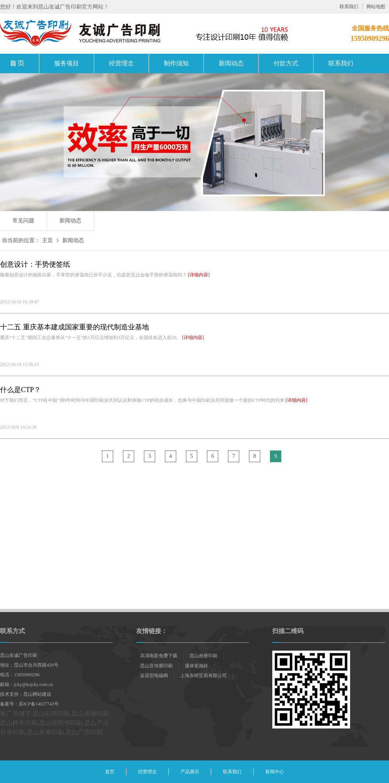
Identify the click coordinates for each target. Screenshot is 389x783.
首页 (109, 771)
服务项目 (66, 63)
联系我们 (349, 6)
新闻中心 (274, 771)
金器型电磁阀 (154, 675)
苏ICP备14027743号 (39, 704)
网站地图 (375, 6)
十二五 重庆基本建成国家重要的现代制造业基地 (74, 327)
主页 (47, 240)
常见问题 (23, 220)
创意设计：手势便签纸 (35, 264)
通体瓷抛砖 (196, 666)
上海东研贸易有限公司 (203, 675)
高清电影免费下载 (158, 655)
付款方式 (285, 63)
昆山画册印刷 (19, 63)
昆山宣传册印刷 (156, 666)
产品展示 (189, 771)
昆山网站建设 (37, 694)
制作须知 (176, 63)
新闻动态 (231, 63)
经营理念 (121, 63)
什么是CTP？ (20, 390)
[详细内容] (199, 275)
